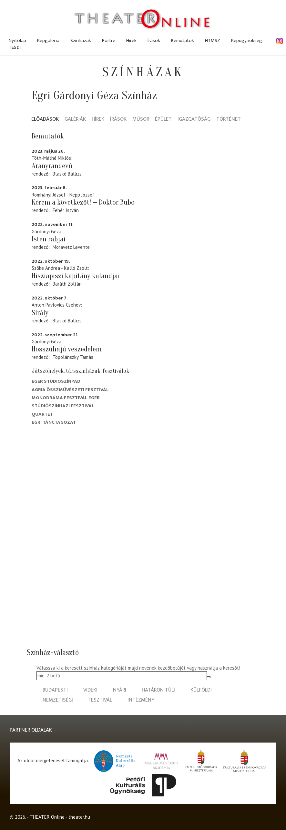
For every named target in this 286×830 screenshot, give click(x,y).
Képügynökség (246, 40)
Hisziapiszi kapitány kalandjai (76, 276)
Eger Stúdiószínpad (56, 381)
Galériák (75, 120)
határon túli (158, 690)
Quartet (42, 414)
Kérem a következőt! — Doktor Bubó (83, 202)
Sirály (40, 313)
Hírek (131, 40)
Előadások (45, 120)
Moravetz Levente (71, 247)
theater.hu (79, 817)
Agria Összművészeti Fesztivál (70, 390)
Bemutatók (182, 40)
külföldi (201, 690)
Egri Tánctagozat (54, 422)
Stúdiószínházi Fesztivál (63, 406)
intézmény (141, 700)
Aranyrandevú (52, 166)
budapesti (55, 690)
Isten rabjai (49, 239)
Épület (163, 120)
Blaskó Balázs (67, 174)
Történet (228, 120)
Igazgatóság (194, 120)
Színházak (80, 40)
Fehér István (66, 210)
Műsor (140, 120)
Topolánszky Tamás (73, 357)
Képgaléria (48, 40)
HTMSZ (212, 40)
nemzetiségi (58, 700)
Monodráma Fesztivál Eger (66, 398)
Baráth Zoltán (67, 284)
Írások (154, 40)
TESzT (15, 47)
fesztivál (100, 700)
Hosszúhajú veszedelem (67, 349)
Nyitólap (17, 40)
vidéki (90, 690)
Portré (108, 40)
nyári (119, 690)
